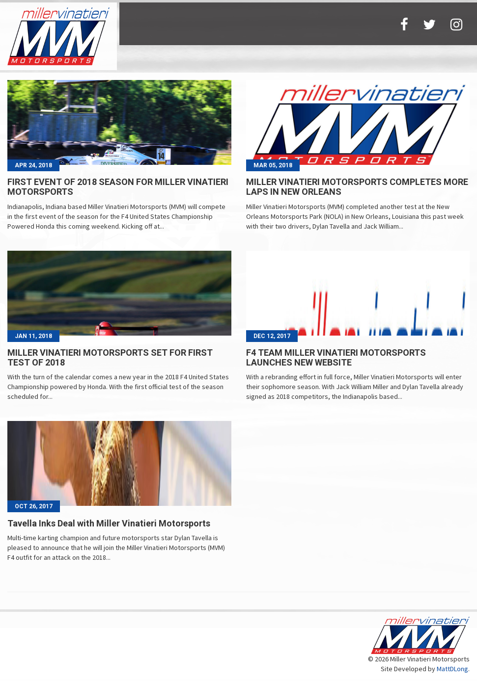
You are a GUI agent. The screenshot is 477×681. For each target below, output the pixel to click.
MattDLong (452, 668)
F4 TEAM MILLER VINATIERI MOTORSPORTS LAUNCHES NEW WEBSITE (336, 357)
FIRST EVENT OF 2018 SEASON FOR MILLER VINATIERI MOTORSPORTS (117, 187)
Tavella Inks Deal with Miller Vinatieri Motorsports (108, 523)
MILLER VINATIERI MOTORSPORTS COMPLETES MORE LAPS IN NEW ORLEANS (357, 187)
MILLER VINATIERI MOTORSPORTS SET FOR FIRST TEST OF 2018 (110, 357)
